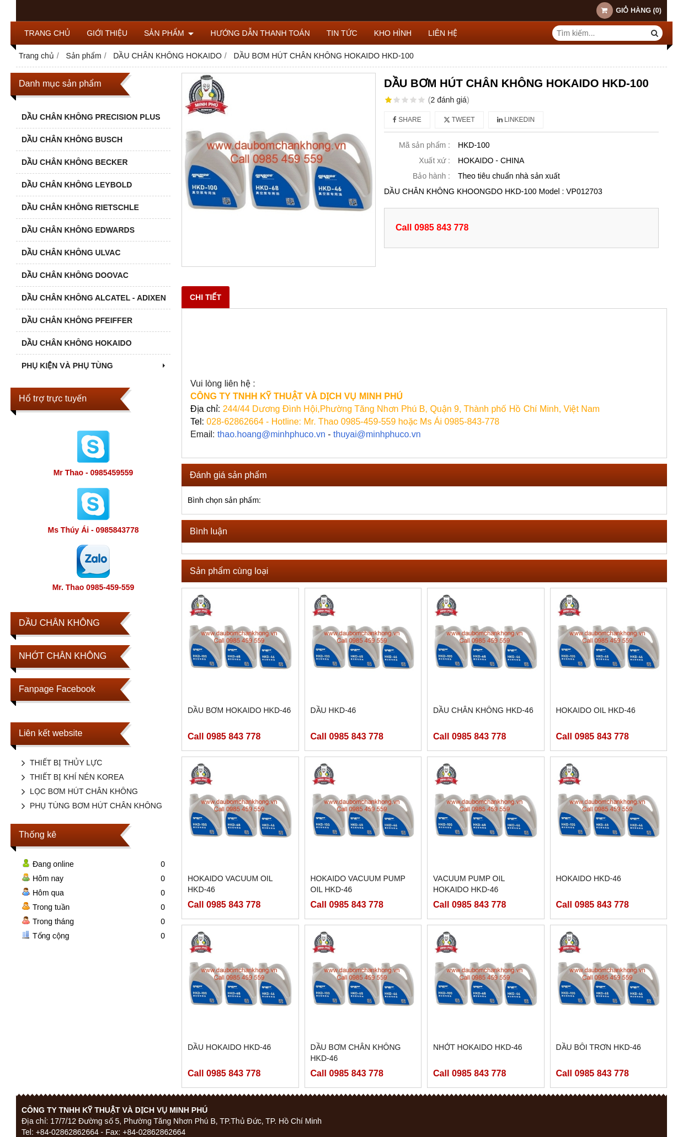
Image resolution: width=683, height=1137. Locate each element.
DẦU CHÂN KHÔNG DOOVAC (75, 275)
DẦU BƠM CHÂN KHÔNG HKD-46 (356, 1053)
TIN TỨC (342, 33)
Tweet (459, 120)
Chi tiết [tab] (205, 297)
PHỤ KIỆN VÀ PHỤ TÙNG (95, 365)
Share (407, 120)
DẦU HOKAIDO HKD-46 (229, 1047)
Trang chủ (47, 33)
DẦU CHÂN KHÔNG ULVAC (71, 252)
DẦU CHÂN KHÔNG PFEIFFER (77, 320)
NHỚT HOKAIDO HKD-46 (477, 1047)
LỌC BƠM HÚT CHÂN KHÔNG (84, 791)
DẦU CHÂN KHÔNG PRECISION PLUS (91, 116)
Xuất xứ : (434, 160)
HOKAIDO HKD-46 (588, 878)
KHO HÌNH (393, 33)
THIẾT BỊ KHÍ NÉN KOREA (77, 777)
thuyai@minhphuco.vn (377, 434)
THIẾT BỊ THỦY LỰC (66, 762)
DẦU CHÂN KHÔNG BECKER (75, 162)
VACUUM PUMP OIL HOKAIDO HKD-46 (469, 884)
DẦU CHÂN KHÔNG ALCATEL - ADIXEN (94, 297)
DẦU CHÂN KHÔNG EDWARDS (78, 230)
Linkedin (516, 120)
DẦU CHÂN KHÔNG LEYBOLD (77, 184)
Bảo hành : (431, 175)
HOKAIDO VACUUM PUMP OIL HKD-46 (358, 884)
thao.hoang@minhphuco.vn (271, 434)
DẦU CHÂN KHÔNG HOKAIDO (77, 343)
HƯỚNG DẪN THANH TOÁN (260, 33)
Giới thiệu (107, 33)
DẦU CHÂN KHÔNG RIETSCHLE (80, 207)
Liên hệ (442, 33)
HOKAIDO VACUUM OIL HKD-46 (230, 884)
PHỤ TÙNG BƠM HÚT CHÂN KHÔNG (96, 805)
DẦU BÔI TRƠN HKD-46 (598, 1047)
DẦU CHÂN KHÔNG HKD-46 (483, 710)
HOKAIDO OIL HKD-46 (596, 710)
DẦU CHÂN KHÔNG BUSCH (72, 139)
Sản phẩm (169, 33)
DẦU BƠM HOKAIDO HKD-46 (239, 710)
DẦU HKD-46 (333, 710)
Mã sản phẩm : (424, 145)
